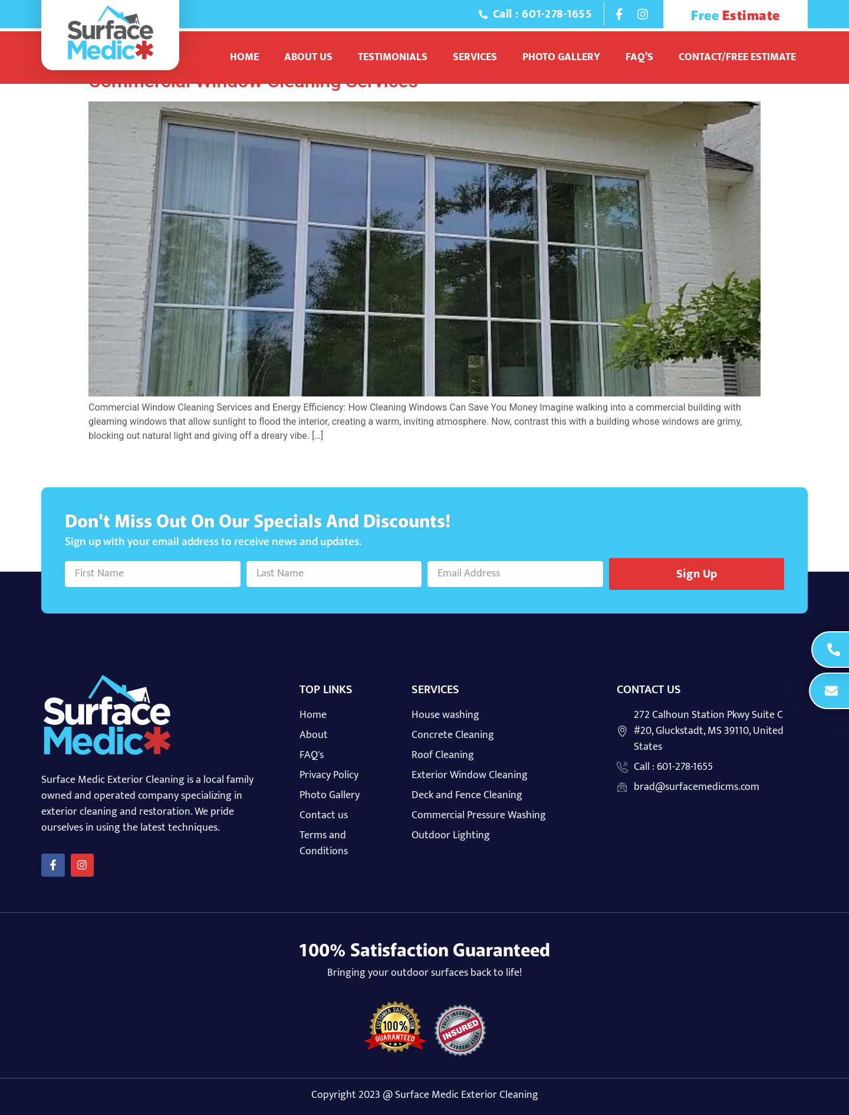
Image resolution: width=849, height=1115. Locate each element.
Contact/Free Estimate (737, 57)
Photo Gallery (561, 57)
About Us (308, 57)
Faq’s (639, 57)
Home (244, 57)
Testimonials (392, 57)
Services (475, 57)
